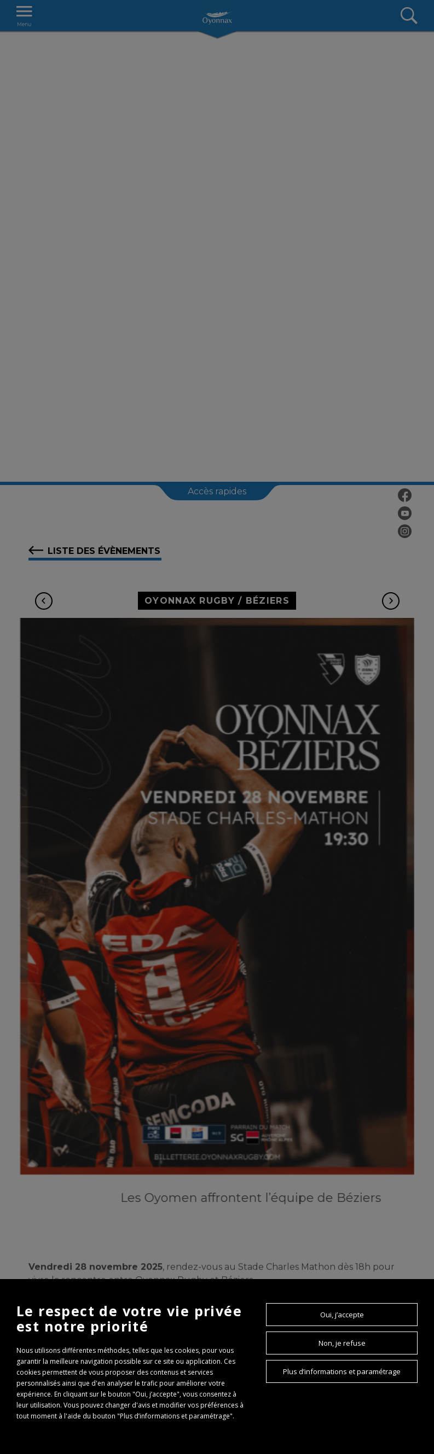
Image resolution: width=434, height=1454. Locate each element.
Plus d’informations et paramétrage (342, 1371)
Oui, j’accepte (342, 1314)
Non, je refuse (342, 1343)
